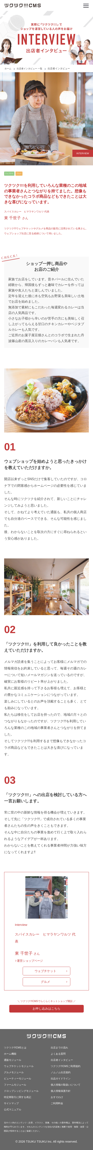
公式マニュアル (12, 1109)
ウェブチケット (45, 971)
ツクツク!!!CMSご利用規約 (66, 1066)
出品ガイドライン (61, 1078)
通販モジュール (12, 1060)
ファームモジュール (15, 1084)
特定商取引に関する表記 (17, 1097)
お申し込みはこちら (46, 1008)
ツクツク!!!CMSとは (15, 1047)
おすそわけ (57, 1097)
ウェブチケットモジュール (19, 1066)
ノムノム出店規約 (61, 1072)
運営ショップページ (30, 960)
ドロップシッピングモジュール (21, 1091)
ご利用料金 (57, 1103)
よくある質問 (58, 1053)
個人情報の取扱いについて (65, 1084)
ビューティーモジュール (17, 1078)
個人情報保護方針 (61, 1091)
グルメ (45, 981)
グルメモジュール (14, 1072)
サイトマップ (11, 1103)
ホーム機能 (10, 1053)
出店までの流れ (59, 1047)
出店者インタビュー (62, 1060)
